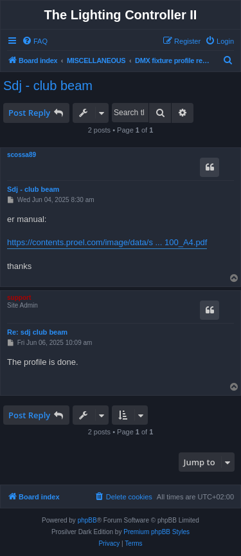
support (19, 297)
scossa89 (21, 154)
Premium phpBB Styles (156, 531)
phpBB (87, 520)
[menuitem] (35, 41)
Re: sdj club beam (37, 332)
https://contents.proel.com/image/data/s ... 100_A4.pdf (107, 242)
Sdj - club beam (48, 86)
